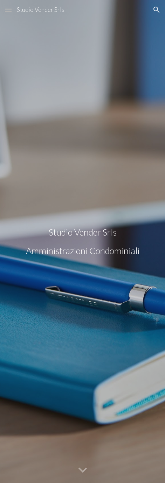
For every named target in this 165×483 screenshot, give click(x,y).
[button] (8, 9)
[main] (82, 242)
